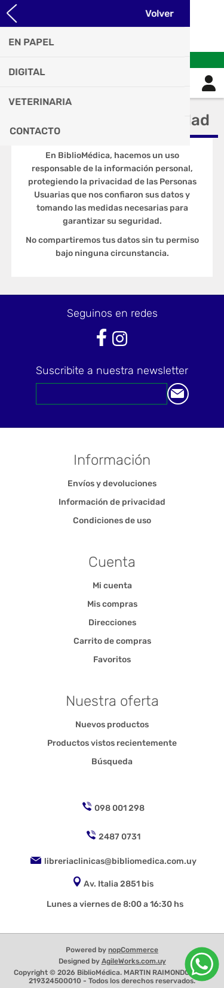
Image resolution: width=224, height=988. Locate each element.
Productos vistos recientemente (112, 743)
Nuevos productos (112, 725)
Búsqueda (112, 762)
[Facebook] (101, 337)
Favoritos (112, 659)
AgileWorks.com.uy (134, 961)
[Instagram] (119, 338)
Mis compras (112, 604)
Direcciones (112, 623)
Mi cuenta (112, 586)
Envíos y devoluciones (112, 483)
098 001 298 (119, 808)
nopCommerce (133, 950)
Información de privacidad (112, 502)
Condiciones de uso (112, 520)
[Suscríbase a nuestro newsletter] (101, 394)
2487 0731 (119, 837)
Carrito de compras (127, 83)
